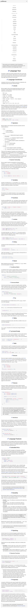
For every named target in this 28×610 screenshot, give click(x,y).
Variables (14, 23)
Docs (15, 66)
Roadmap (14, 11)
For (14, 30)
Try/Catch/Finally (14, 34)
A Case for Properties (21, 605)
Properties (15, 50)
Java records (9, 359)
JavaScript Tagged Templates (6, 472)
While (15, 32)
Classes (14, 40)
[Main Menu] (26, 1)
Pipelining (14, 48)
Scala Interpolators (17, 472)
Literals (14, 19)
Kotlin (16, 232)
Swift (22, 106)
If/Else (14, 27)
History (14, 58)
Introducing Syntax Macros (18, 488)
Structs (14, 38)
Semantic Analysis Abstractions (8, 489)
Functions (14, 25)
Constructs (14, 17)
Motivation (14, 9)
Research (14, 60)
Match (14, 29)
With (14, 36)
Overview (14, 7)
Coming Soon (14, 54)
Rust (26, 106)
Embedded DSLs (15, 45)
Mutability (14, 47)
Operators (14, 21)
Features (14, 42)
